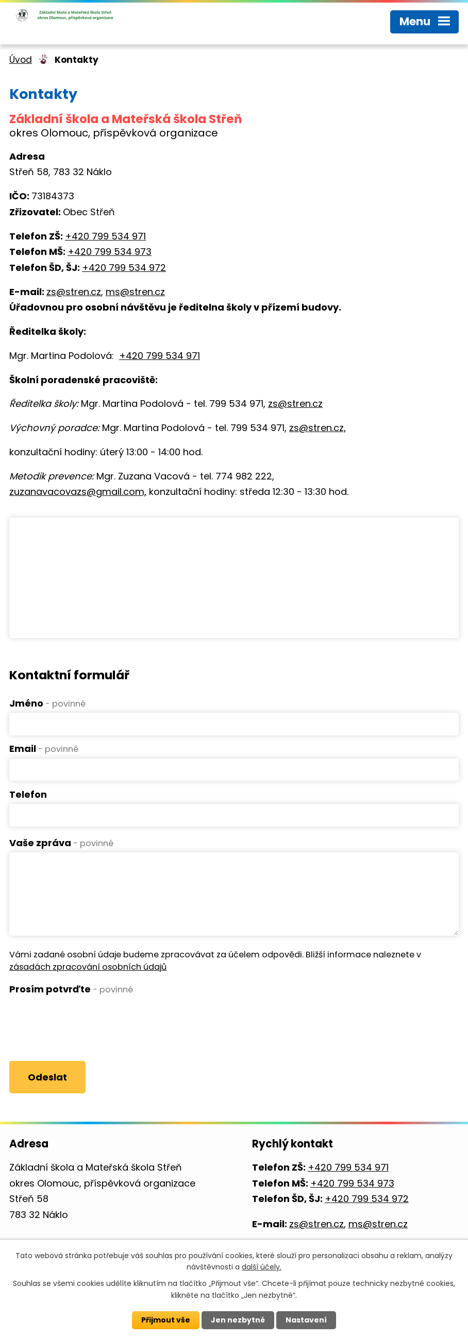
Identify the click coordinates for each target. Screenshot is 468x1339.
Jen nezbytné (238, 1320)
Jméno (47, 703)
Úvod (20, 60)
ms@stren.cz (135, 291)
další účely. (261, 1267)
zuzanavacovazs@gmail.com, (77, 491)
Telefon (28, 794)
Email (43, 748)
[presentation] (87, 1019)
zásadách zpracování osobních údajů (87, 967)
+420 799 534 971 (105, 236)
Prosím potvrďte (71, 989)
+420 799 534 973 (110, 251)
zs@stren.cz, (317, 427)
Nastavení (306, 1320)
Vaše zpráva (61, 842)
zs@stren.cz (73, 291)
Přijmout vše (165, 1320)
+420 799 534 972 (124, 267)
